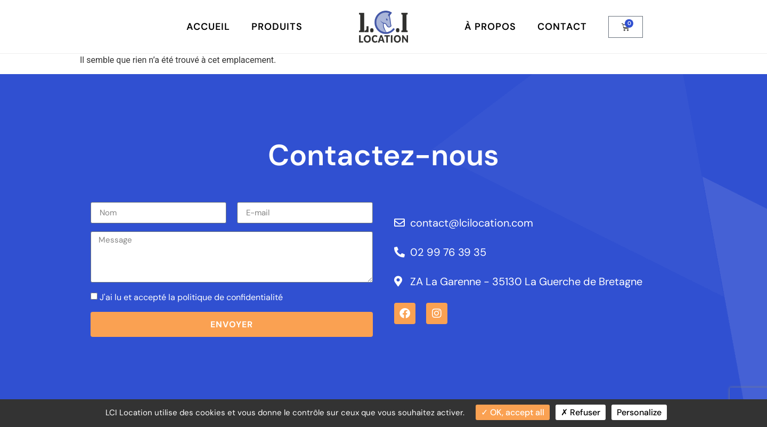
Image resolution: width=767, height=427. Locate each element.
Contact (562, 26)
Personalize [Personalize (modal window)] (639, 412)
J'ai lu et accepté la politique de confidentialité (191, 297)
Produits (277, 26)
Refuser (580, 412)
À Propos (490, 26)
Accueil (208, 26)
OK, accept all (512, 412)
